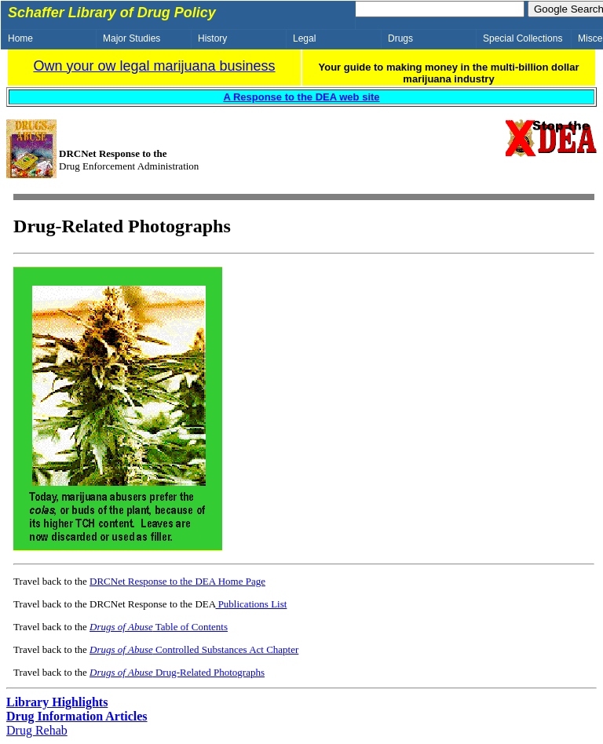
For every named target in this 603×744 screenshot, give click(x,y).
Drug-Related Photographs (177, 672)
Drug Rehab (37, 730)
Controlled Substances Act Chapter (194, 649)
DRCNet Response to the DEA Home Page (177, 581)
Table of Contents (159, 627)
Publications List (251, 604)
